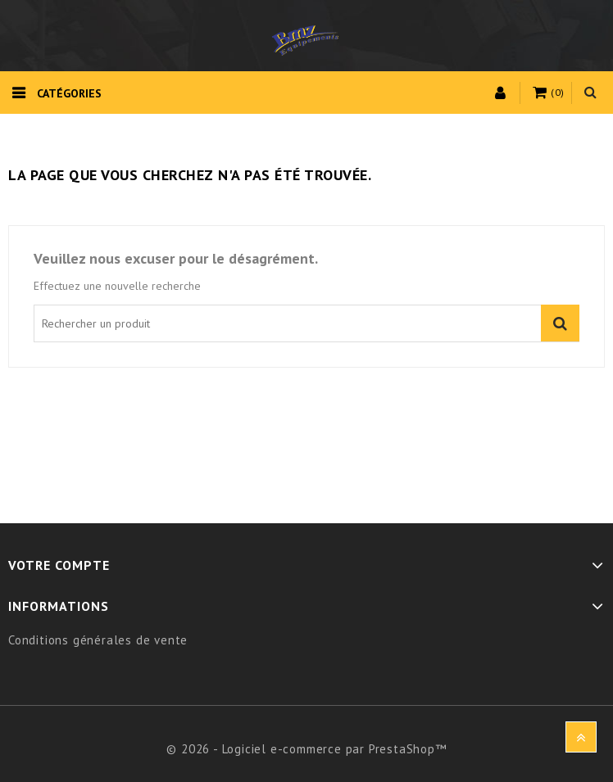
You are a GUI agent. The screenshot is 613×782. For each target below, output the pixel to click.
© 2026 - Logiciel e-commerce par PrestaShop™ (306, 749)
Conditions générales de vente (98, 640)
